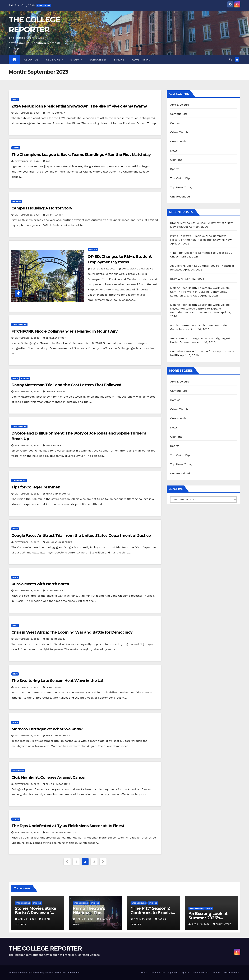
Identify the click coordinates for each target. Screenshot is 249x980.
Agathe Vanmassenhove (59, 832)
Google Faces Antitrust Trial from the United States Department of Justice (81, 535)
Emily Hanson (53, 215)
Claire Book (52, 687)
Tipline (119, 59)
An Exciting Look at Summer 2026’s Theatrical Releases (208, 918)
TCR (46, 161)
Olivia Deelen (53, 590)
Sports (15, 148)
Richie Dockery (54, 113)
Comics (175, 123)
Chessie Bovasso (55, 391)
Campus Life (18, 771)
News (15, 99)
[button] (230, 59)
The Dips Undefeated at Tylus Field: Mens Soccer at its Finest (68, 825)
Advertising (141, 59)
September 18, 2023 (104, 269)
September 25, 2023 (28, 113)
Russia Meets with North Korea (40, 584)
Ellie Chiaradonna (56, 784)
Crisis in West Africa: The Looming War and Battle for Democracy (71, 632)
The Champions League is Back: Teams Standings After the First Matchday (81, 154)
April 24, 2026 (27, 919)
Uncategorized (180, 196)
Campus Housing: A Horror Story (41, 208)
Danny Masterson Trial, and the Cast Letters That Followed (66, 384)
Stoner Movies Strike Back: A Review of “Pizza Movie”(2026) (35, 912)
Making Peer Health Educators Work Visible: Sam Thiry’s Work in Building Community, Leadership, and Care (200, 291)
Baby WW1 (177, 278)
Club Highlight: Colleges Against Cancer (48, 777)
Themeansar (73, 972)
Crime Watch (179, 132)
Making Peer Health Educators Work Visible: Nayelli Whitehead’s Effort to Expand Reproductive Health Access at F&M (200, 308)
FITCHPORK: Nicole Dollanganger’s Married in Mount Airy (64, 331)
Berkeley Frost (54, 338)
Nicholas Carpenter (57, 542)
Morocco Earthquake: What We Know (47, 729)
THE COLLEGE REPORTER (45, 948)
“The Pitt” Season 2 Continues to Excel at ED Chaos (152, 912)
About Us (31, 59)
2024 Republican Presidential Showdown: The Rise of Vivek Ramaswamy (79, 106)
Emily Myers (52, 445)
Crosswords (178, 141)
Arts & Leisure (19, 324)
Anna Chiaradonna (56, 494)
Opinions (16, 201)
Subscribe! (97, 59)
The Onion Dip (19, 480)
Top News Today (181, 187)
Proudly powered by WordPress (26, 972)
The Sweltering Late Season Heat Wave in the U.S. (57, 680)
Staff (75, 59)
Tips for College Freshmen (35, 487)
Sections (53, 59)
